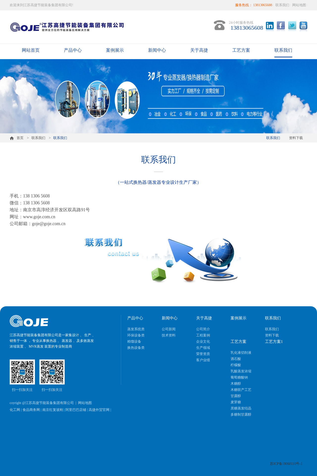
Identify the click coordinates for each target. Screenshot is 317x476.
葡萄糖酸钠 (239, 377)
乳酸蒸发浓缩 (241, 371)
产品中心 (73, 50)
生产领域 (203, 348)
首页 (17, 138)
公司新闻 (169, 329)
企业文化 (203, 341)
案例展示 (115, 50)
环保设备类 (136, 335)
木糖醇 (236, 383)
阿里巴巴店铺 (75, 410)
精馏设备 (134, 341)
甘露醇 (236, 396)
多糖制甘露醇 (241, 414)
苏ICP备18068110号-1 (286, 464)
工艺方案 (241, 50)
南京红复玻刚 (52, 410)
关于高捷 (199, 50)
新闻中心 (157, 50)
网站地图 (299, 5)
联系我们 (282, 5)
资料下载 (296, 138)
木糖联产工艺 (241, 390)
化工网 (15, 410)
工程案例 (203, 335)
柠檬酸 (236, 365)
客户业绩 (203, 360)
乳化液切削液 (241, 353)
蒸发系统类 (136, 329)
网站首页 (31, 50)
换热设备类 (136, 348)
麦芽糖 (236, 402)
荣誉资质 (203, 354)
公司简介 (203, 329)
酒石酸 (236, 359)
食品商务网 (31, 410)
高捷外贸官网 (99, 410)
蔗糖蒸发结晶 (241, 408)
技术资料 (169, 335)
